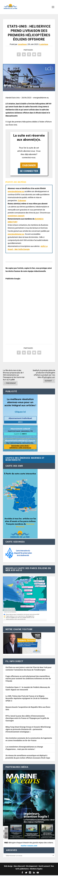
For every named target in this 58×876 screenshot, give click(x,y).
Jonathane (22, 44)
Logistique (43, 44)
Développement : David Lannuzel (38, 867)
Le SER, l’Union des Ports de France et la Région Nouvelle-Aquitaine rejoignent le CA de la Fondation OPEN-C (27, 698)
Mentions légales (36, 869)
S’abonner (22, 201)
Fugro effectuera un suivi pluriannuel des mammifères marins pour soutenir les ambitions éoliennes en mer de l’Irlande (28, 678)
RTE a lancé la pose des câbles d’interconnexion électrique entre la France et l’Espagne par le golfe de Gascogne (27, 718)
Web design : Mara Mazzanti (14, 867)
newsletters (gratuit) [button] (16, 216)
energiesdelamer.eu (16, 191)
